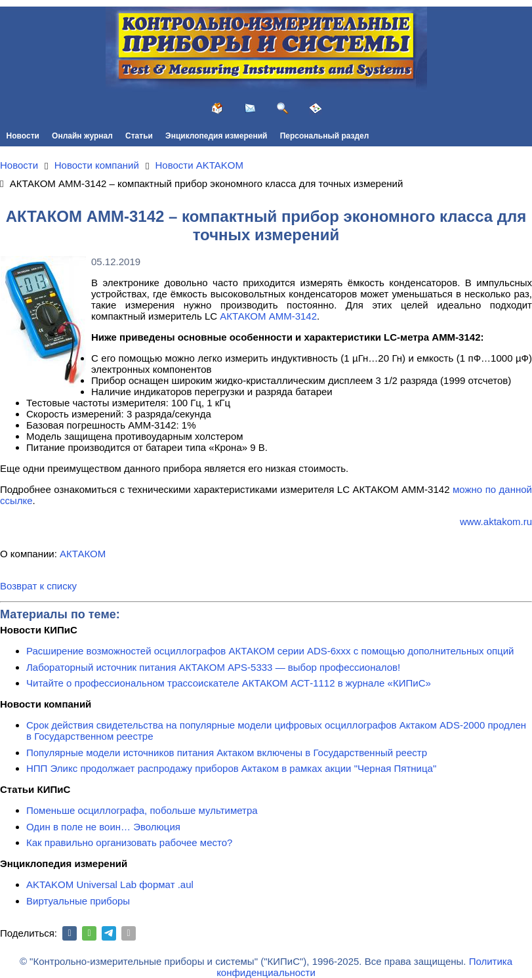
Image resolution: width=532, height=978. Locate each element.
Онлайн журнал (82, 135)
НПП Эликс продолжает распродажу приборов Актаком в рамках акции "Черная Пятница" (231, 768)
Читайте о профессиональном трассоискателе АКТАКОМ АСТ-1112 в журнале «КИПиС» (228, 683)
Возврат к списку (38, 585)
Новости (23, 135)
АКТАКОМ (83, 553)
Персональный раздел (324, 135)
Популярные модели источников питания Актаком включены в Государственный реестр (226, 752)
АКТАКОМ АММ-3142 (268, 316)
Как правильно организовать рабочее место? (129, 842)
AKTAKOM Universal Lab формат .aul (110, 884)
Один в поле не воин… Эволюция (103, 826)
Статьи (139, 135)
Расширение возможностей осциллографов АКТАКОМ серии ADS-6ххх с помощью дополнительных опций (270, 650)
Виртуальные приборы (78, 900)
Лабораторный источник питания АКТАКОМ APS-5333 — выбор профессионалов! (213, 667)
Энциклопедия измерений (216, 135)
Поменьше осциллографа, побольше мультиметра (142, 810)
